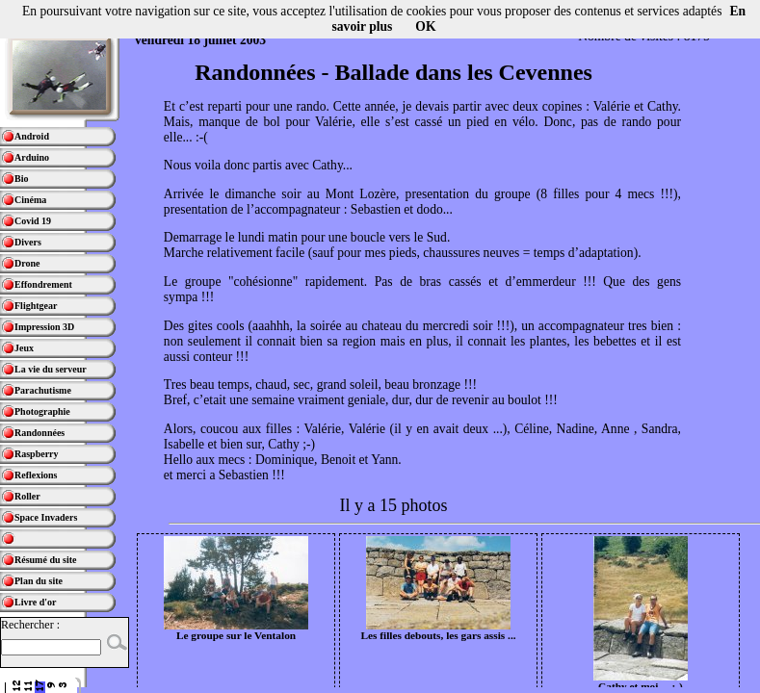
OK (425, 26)
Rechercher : (30, 624)
